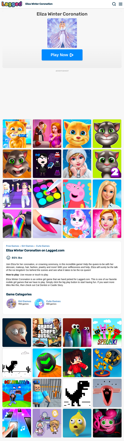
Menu (120, 4)
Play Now (59, 55)
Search (114, 4)
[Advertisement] (62, 95)
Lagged (12, 4)
